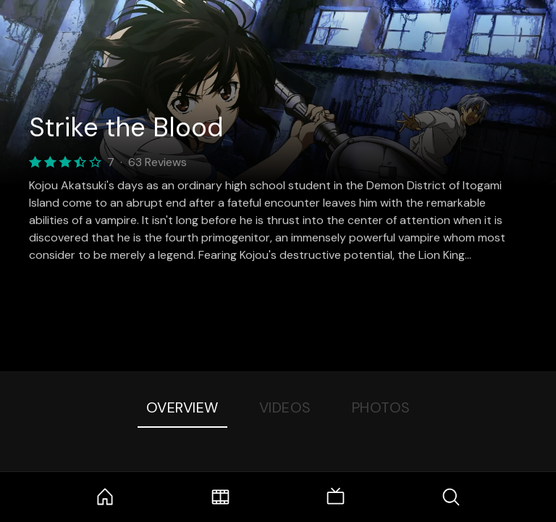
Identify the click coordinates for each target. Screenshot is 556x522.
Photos (381, 407)
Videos (285, 407)
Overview (182, 407)
